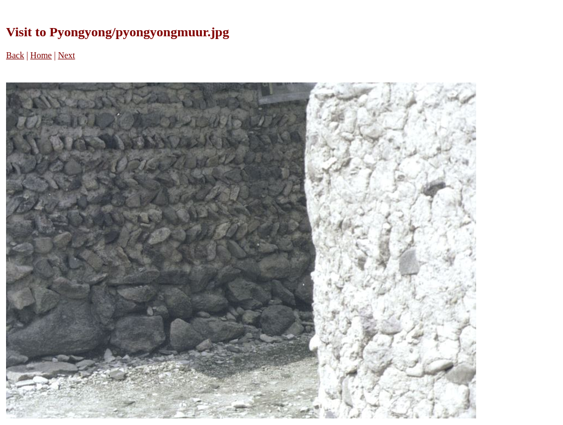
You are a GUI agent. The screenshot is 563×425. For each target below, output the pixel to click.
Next (66, 55)
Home (41, 55)
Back (15, 55)
